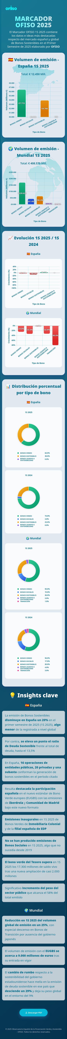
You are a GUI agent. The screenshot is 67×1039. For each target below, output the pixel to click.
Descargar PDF (33, 1012)
